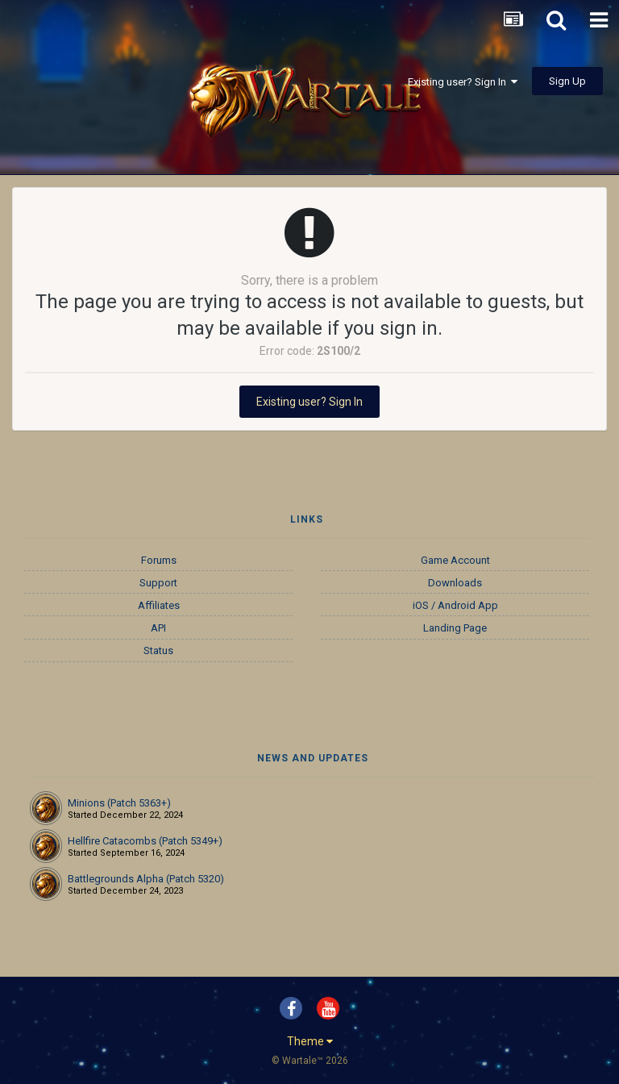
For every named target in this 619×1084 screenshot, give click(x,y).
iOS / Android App (455, 605)
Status (158, 650)
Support (158, 583)
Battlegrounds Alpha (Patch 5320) (146, 879)
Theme (310, 1041)
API (158, 628)
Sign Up (567, 81)
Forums (159, 560)
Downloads (455, 583)
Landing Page (455, 628)
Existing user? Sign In (462, 82)
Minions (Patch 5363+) (119, 803)
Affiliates (159, 605)
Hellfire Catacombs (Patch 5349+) (145, 841)
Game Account (455, 560)
